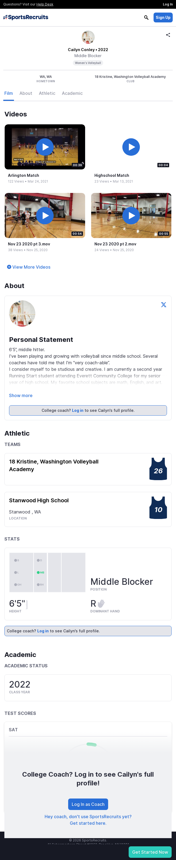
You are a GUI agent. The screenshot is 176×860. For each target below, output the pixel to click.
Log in (77, 410)
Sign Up (163, 17)
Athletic (47, 93)
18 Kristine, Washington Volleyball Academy (54, 465)
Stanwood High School (39, 500)
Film (8, 93)
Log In (168, 4)
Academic (72, 93)
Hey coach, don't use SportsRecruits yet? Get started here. (88, 820)
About (25, 93)
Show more (21, 395)
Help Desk (44, 4)
